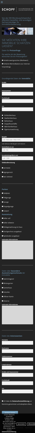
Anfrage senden (10, 412)
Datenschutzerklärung (20, 401)
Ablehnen (21, 424)
